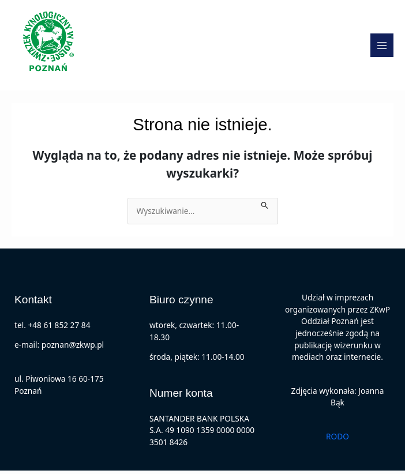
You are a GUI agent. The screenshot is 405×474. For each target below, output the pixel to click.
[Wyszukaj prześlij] (265, 207)
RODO (337, 439)
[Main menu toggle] (382, 47)
